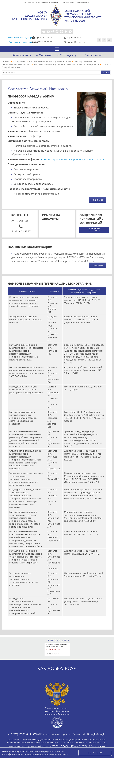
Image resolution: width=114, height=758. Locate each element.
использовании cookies (39, 754)
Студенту (45, 55)
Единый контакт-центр (20, 37)
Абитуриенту (21, 55)
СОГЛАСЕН (95, 753)
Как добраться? (57, 668)
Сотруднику (68, 55)
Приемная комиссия (20, 42)
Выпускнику (93, 55)
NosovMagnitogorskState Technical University (29, 16)
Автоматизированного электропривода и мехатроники (72, 159)
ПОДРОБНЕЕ (97, 200)
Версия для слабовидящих (78, 2)
